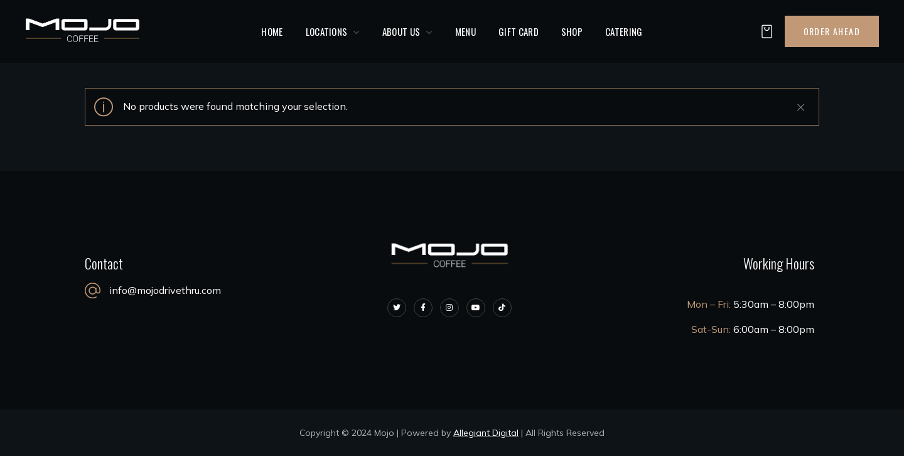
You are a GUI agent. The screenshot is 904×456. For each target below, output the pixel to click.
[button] (763, 31)
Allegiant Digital (486, 432)
